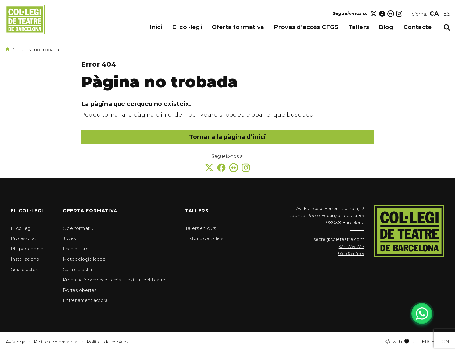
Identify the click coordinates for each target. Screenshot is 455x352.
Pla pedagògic (27, 249)
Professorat (23, 238)
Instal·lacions (25, 259)
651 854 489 (351, 253)
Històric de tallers (204, 238)
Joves (69, 238)
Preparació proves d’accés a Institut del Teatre (114, 280)
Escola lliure (75, 249)
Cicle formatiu (78, 228)
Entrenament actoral (86, 300)
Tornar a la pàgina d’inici (227, 136)
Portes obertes (80, 290)
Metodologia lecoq (84, 259)
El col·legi (21, 228)
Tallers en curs (200, 228)
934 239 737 (351, 246)
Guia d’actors (25, 269)
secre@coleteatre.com (338, 239)
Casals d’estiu (77, 269)
